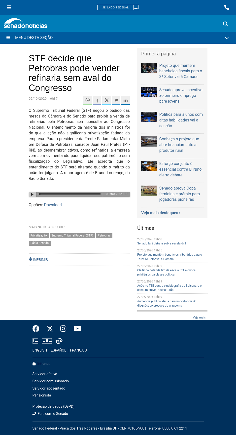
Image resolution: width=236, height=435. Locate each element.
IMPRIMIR (38, 259)
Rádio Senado (40, 243)
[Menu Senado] (8, 7)
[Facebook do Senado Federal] (38, 329)
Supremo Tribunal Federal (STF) (72, 235)
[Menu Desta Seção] (118, 38)
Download (53, 204)
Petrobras (104, 235)
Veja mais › (200, 317)
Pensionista (42, 395)
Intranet (41, 364)
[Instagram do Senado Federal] (63, 329)
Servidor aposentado (49, 388)
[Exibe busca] (225, 24)
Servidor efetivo (45, 374)
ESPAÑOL (58, 350)
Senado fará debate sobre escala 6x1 (161, 243)
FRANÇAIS (78, 350)
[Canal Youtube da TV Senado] (75, 329)
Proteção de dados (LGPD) (54, 406)
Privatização (39, 235)
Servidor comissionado (51, 381)
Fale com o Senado (50, 414)
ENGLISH (40, 350)
